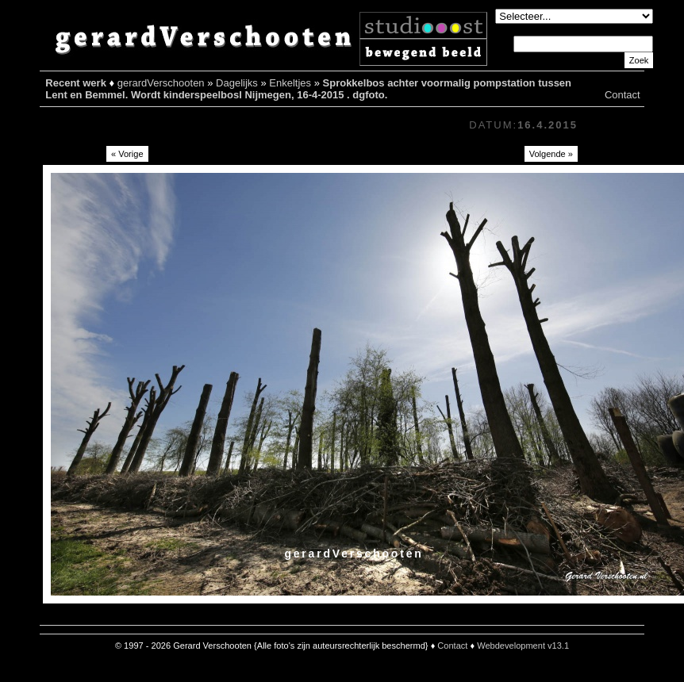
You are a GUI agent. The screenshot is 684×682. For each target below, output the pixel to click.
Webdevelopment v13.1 (523, 645)
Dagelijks (237, 83)
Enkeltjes (290, 83)
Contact (622, 95)
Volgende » (551, 154)
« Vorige (127, 154)
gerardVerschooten (161, 83)
